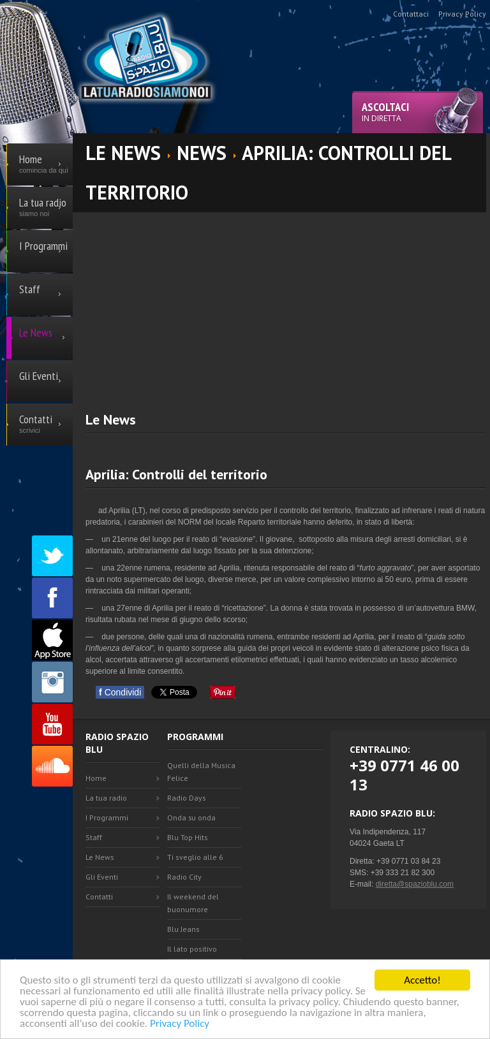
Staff (93, 837)
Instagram (52, 682)
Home (96, 778)
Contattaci (411, 13)
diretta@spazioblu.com (415, 884)
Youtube (52, 724)
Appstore (52, 640)
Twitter (52, 555)
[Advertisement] (287, 301)
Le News (99, 857)
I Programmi (106, 817)
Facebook (52, 598)
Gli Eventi (101, 877)
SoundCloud (52, 766)
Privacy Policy (179, 1024)
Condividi (120, 692)
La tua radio (106, 798)
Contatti (99, 896)
